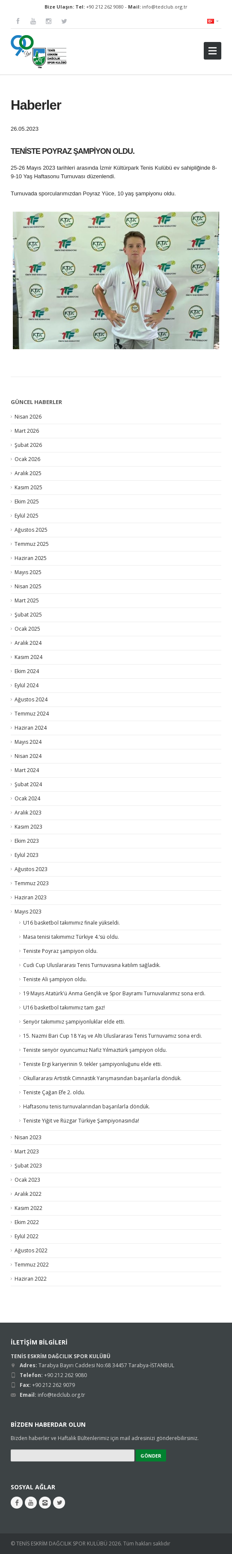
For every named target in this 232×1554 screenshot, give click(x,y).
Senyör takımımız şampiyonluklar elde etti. (74, 1021)
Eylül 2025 (27, 515)
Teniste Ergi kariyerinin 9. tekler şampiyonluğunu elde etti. (92, 1064)
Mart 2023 (27, 1151)
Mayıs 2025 (28, 572)
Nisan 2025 (28, 586)
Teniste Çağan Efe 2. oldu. (54, 1092)
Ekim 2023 (27, 840)
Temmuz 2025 (32, 544)
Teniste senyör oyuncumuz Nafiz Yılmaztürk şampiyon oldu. (95, 1050)
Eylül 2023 (27, 855)
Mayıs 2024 (28, 742)
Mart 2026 (27, 430)
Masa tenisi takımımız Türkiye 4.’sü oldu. (71, 936)
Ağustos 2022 (31, 1250)
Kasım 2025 (28, 487)
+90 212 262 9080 (105, 6)
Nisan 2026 (28, 416)
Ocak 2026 (27, 459)
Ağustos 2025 (31, 529)
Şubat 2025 (28, 614)
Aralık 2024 (28, 643)
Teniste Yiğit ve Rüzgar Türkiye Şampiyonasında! (81, 1120)
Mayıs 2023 (28, 911)
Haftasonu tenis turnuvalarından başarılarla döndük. (86, 1106)
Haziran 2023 (31, 897)
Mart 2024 (27, 770)
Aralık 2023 (28, 812)
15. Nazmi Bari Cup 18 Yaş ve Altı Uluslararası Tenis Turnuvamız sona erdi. (112, 1035)
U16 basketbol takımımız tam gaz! (64, 1007)
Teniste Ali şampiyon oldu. (55, 979)
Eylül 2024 (27, 685)
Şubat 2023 (28, 1165)
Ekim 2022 (27, 1222)
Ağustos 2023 (31, 869)
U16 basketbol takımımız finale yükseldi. (71, 922)
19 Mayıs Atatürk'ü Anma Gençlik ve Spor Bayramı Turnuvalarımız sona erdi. (114, 993)
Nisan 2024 (28, 756)
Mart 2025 (27, 600)
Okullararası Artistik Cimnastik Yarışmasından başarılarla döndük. (102, 1078)
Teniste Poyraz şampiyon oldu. (60, 951)
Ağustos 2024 (31, 699)
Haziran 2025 (31, 558)
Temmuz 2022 (32, 1264)
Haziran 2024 (31, 727)
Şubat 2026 (28, 445)
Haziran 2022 (31, 1278)
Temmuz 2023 (32, 883)
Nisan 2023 (28, 1137)
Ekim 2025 (27, 501)
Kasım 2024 (28, 657)
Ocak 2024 (27, 798)
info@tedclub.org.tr (164, 6)
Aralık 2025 (28, 473)
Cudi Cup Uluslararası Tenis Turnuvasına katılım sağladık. (92, 965)
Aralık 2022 (28, 1194)
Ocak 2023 (27, 1179)
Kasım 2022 (28, 1208)
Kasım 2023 (28, 826)
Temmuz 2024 (32, 713)
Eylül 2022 (27, 1236)
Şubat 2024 (28, 784)
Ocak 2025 (27, 628)
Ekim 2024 (27, 671)
